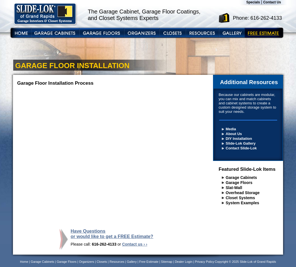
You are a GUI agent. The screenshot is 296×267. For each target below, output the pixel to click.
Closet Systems (240, 198)
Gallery (132, 261)
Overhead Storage (243, 192)
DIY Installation (239, 138)
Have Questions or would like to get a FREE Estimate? (112, 233)
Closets (102, 261)
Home (24, 261)
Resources (116, 261)
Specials (253, 2)
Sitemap (166, 261)
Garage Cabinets (241, 177)
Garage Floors (239, 182)
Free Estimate (148, 261)
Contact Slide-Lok (241, 148)
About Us (234, 134)
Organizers (86, 261)
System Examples (242, 203)
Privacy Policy (204, 261)
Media (231, 129)
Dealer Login (183, 261)
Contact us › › (134, 244)
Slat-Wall (234, 187)
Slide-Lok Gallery (240, 143)
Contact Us (272, 2)
